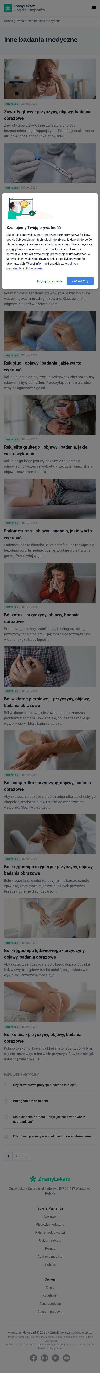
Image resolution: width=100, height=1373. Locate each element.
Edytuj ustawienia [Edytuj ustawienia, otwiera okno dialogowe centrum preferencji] (50, 281)
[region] (49, 241)
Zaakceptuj (80, 281)
